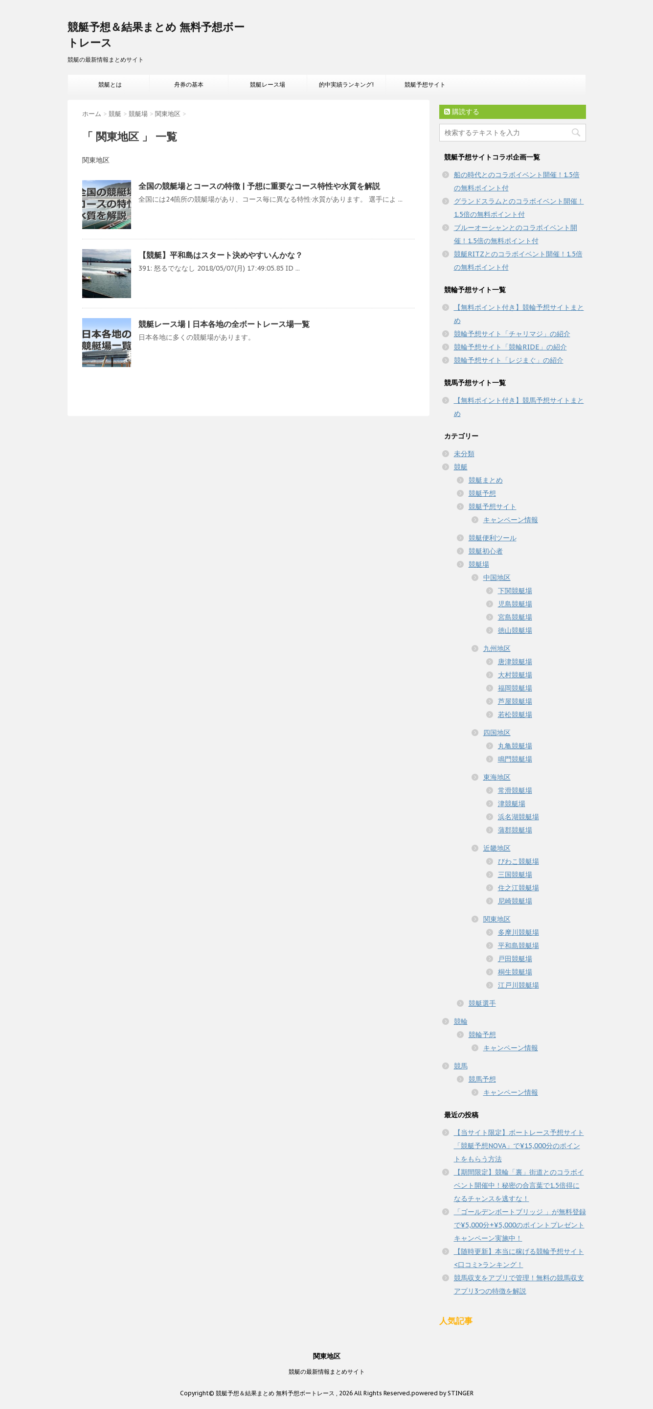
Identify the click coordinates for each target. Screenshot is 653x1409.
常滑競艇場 (515, 790)
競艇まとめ (486, 480)
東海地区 (497, 777)
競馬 (461, 1066)
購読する (461, 111)
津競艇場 (511, 803)
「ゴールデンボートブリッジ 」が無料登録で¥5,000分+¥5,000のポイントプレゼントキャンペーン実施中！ (520, 1225)
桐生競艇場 (515, 972)
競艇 (461, 466)
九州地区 (497, 648)
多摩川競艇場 (518, 932)
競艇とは (110, 84)
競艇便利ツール (493, 537)
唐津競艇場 (515, 661)
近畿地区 (497, 848)
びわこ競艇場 (518, 861)
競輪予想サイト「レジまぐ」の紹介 (508, 360)
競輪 (461, 1021)
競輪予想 (482, 1034)
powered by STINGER (442, 1393)
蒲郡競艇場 (515, 830)
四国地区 (497, 732)
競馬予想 (482, 1079)
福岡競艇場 (515, 688)
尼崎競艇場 (515, 901)
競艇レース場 (267, 84)
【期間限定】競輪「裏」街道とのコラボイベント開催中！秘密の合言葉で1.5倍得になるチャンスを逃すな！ (519, 1185)
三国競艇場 (515, 874)
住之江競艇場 (518, 887)
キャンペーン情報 (510, 519)
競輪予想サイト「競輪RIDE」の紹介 (510, 347)
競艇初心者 (486, 551)
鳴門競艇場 (515, 759)
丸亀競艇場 (515, 745)
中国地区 (497, 577)
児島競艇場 (515, 604)
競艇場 (479, 564)
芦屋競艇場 (515, 701)
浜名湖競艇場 (518, 816)
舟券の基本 (188, 84)
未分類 (464, 453)
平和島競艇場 (518, 945)
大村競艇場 (515, 674)
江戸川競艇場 (518, 985)
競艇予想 (482, 493)
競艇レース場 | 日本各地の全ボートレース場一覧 (224, 324)
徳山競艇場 (515, 630)
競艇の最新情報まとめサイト (327, 1371)
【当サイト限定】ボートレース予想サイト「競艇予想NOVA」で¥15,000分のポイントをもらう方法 (519, 1145)
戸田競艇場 (515, 958)
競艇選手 (482, 1003)
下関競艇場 (515, 590)
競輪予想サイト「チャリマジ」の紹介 (512, 333)
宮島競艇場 (515, 617)
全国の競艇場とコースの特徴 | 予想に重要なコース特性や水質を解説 (259, 186)
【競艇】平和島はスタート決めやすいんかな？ (220, 255)
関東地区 (497, 919)
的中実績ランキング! (346, 84)
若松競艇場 (515, 714)
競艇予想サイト (425, 84)
